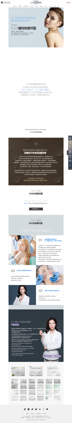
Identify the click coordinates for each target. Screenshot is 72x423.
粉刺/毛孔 (36, 6)
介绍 (58, 6)
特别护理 (54, 6)
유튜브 (36, 409)
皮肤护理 (41, 6)
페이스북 (43, 409)
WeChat (24, 409)
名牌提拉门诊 (15, 6)
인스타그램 (39, 409)
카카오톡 (32, 409)
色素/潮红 (31, 6)
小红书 (28, 409)
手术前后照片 (36, 209)
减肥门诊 (50, 6)
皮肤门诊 (45, 6)
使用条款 (32, 413)
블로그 (47, 409)
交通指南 (44, 413)
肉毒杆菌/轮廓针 (26, 6)
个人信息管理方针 (38, 413)
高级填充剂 (20, 6)
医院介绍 (27, 413)
